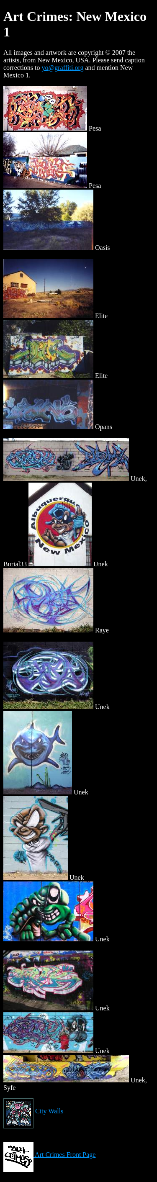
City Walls (33, 1111)
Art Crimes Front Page (49, 1154)
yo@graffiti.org (63, 67)
